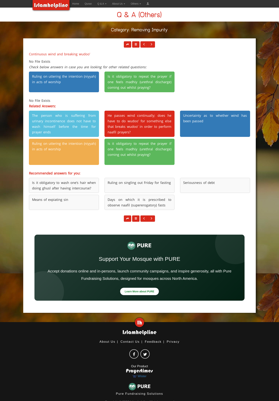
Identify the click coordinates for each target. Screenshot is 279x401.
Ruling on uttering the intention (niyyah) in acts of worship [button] (64, 79)
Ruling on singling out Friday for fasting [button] (139, 182)
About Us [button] (118, 3)
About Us (107, 341)
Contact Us (130, 341)
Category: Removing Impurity (139, 30)
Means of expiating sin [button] (50, 199)
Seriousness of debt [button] (199, 182)
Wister (139, 376)
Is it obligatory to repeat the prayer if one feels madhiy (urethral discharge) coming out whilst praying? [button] (139, 82)
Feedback (153, 341)
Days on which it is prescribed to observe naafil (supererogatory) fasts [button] (139, 202)
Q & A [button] (102, 3)
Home (75, 3)
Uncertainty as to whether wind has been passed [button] (215, 118)
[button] (148, 3)
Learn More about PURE (139, 291)
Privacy (173, 341)
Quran (88, 3)
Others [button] (136, 3)
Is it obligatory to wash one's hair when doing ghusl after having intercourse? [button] (64, 185)
